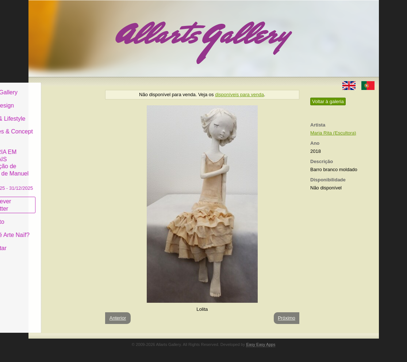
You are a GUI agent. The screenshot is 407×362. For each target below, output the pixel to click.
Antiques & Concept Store (62, 129)
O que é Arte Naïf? (61, 229)
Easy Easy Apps (260, 344)
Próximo (286, 318)
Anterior (118, 318)
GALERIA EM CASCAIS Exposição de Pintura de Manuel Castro (63, 164)
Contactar (49, 242)
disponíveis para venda (239, 94)
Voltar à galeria (328, 101)
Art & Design (53, 100)
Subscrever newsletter (52, 199)
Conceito (48, 216)
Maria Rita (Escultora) (333, 133)
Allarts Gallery (55, 87)
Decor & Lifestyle (59, 113)
